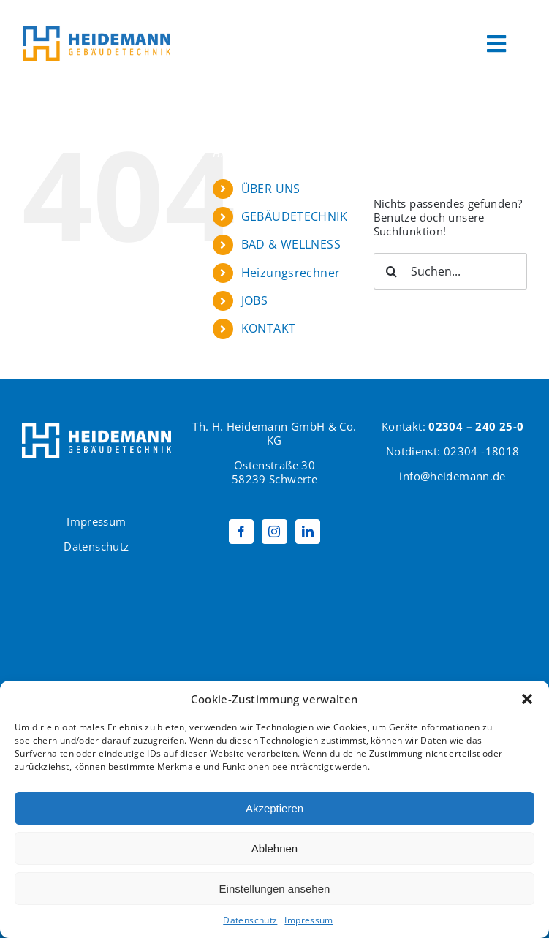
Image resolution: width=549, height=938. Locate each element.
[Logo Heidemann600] (96, 31)
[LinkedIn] (307, 531)
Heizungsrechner (291, 273)
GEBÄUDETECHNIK (294, 216)
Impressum (308, 920)
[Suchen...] (450, 271)
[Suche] (392, 271)
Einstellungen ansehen (274, 888)
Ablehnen (274, 848)
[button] (527, 699)
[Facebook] (241, 531)
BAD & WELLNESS (291, 244)
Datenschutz (250, 920)
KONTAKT (268, 328)
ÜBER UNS (270, 189)
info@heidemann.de (452, 476)
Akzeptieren (274, 808)
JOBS (254, 300)
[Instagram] (274, 531)
